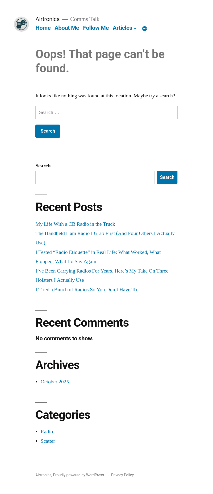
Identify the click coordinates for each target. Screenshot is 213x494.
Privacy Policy (122, 475)
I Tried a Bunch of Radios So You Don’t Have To (86, 289)
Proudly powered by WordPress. (79, 475)
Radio (47, 431)
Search (42, 165)
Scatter (48, 441)
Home (42, 27)
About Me (66, 27)
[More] (144, 29)
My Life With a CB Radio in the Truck (75, 224)
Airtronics (47, 19)
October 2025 (55, 381)
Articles (122, 27)
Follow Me (96, 27)
